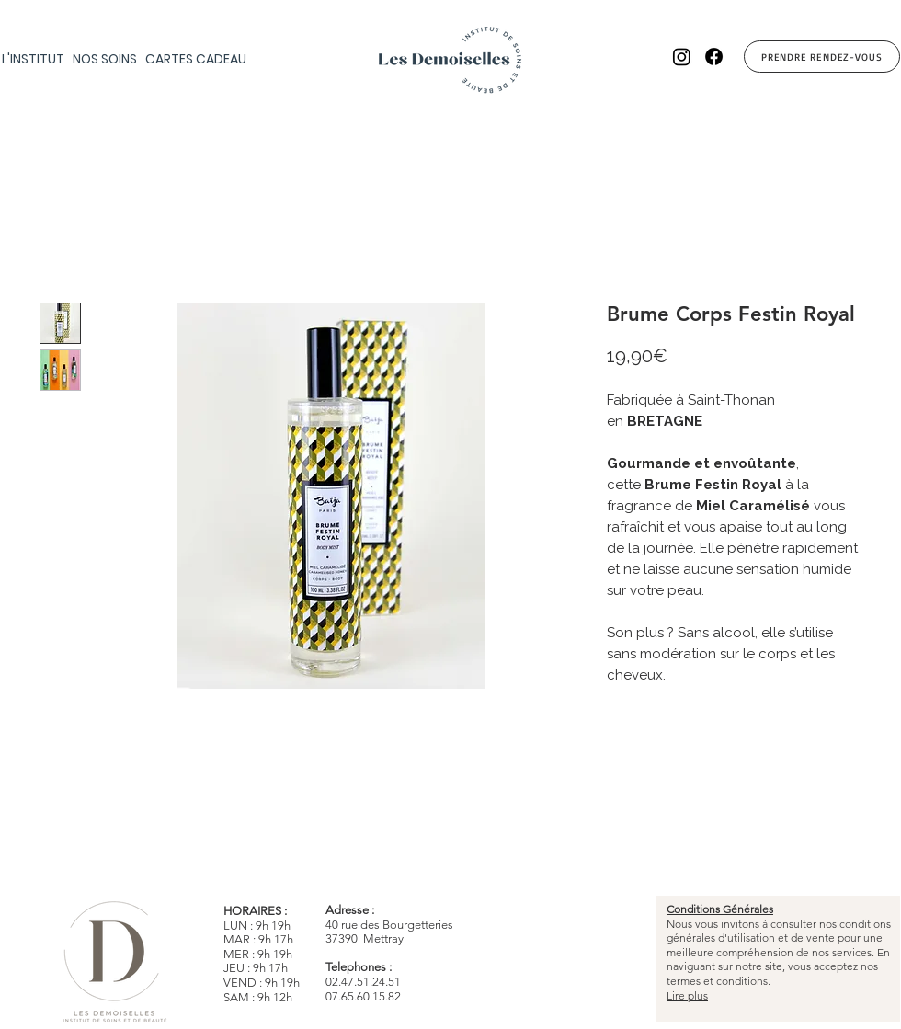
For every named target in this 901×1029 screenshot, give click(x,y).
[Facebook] (713, 56)
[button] (107, 60)
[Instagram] (681, 56)
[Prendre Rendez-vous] (822, 56)
